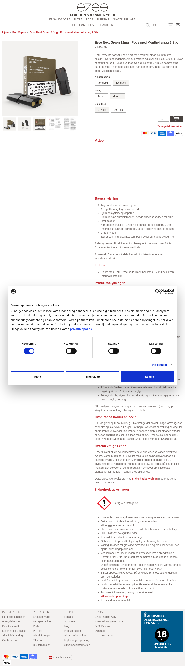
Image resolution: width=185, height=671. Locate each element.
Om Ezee (69, 621)
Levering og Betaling (14, 630)
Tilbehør (78, 24)
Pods (36, 626)
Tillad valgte (92, 376)
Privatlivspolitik (11, 626)
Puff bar (103, 19)
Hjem (5, 32)
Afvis (37, 376)
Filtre (77, 19)
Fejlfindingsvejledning (76, 640)
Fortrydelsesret (11, 621)
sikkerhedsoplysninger (115, 596)
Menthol (117, 96)
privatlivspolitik (81, 329)
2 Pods (102, 109)
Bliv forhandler (100, 24)
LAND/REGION (62, 657)
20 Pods (118, 109)
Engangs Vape (59, 19)
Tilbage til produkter (170, 126)
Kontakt (68, 616)
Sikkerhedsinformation (77, 644)
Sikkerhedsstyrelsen (145, 478)
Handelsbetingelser (13, 616)
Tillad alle (147, 376)
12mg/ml (121, 82)
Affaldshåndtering (12, 635)
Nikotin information (75, 635)
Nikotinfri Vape (124, 19)
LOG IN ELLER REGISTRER (178, 24)
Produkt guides (72, 630)
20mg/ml (103, 82)
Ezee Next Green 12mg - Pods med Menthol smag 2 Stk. (64, 32)
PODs (89, 19)
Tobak (101, 96)
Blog (66, 626)
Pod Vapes (19, 32)
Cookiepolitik (9, 640)
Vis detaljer (159, 364)
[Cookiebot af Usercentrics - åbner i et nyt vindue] (158, 291)
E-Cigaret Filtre (42, 621)
